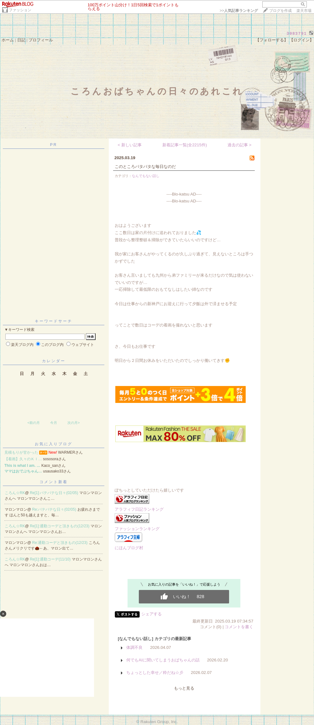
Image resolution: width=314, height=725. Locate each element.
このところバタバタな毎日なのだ (145, 166)
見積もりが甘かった (21, 452)
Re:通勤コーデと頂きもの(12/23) (60, 542)
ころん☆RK (15, 493)
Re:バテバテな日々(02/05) (54, 509)
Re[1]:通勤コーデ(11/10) (50, 559)
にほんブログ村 (129, 547)
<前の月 (33, 423)
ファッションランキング (137, 528)
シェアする (151, 614)
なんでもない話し (146, 176)
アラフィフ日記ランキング (139, 509)
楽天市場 (303, 10)
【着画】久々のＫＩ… (23, 459)
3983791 (297, 33)
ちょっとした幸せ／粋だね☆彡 (154, 672)
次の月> (73, 423)
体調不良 (134, 647)
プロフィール (41, 40)
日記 (21, 40)
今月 (53, 423)
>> (239, 10)
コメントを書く (239, 626)
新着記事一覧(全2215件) (184, 145)
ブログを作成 (280, 10)
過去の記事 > (240, 145)
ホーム (8, 40)
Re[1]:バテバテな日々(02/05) (54, 493)
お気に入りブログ (53, 444)
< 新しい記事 (130, 145)
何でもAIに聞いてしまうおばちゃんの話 (163, 660)
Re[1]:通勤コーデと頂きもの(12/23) (60, 526)
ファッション (20, 10)
